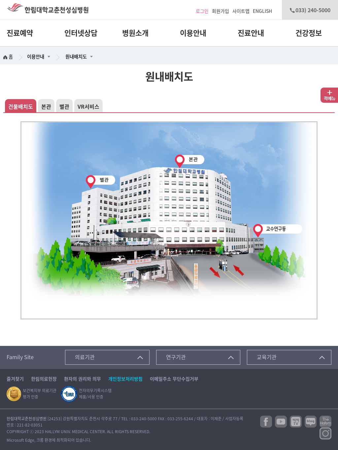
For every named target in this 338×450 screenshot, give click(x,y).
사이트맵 (241, 11)
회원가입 (220, 11)
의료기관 (85, 357)
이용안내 (193, 33)
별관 (64, 106)
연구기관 (176, 357)
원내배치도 (76, 56)
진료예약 (20, 33)
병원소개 (135, 33)
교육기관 (267, 357)
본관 (46, 106)
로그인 (202, 11)
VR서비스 (88, 106)
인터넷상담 (80, 33)
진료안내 (251, 33)
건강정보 (308, 33)
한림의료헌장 (44, 379)
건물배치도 (20, 106)
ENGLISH (262, 11)
